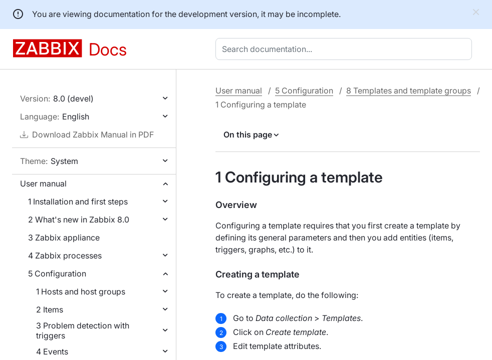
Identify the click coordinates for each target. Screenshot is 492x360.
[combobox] (345, 49)
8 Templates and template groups (408, 91)
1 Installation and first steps (78, 201)
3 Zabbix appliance (64, 237)
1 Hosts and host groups (80, 291)
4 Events (52, 351)
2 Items (49, 309)
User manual (43, 183)
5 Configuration (57, 273)
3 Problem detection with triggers (82, 330)
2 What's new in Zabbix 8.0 (78, 219)
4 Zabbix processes (65, 255)
